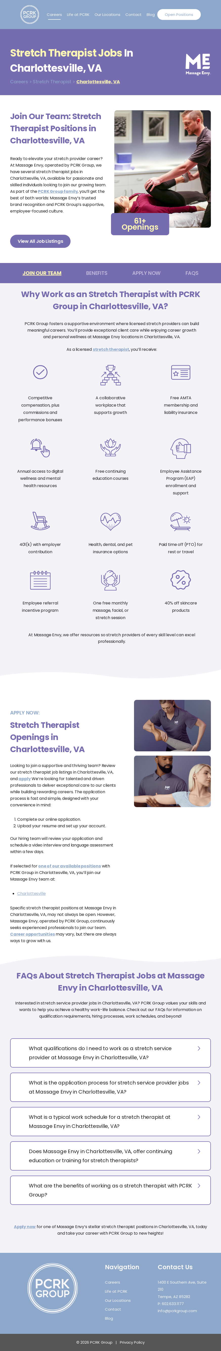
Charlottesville (31, 893)
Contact (133, 14)
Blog (151, 14)
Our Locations (107, 14)
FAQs (192, 273)
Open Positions (179, 14)
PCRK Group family (58, 191)
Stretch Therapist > (54, 81)
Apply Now (146, 273)
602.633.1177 (173, 1303)
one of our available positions (69, 866)
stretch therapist (111, 349)
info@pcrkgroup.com (177, 1310)
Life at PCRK (78, 14)
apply (24, 779)
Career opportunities (32, 934)
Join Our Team (42, 273)
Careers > (21, 81)
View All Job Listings (40, 241)
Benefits (96, 273)
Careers (54, 14)
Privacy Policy (132, 1342)
